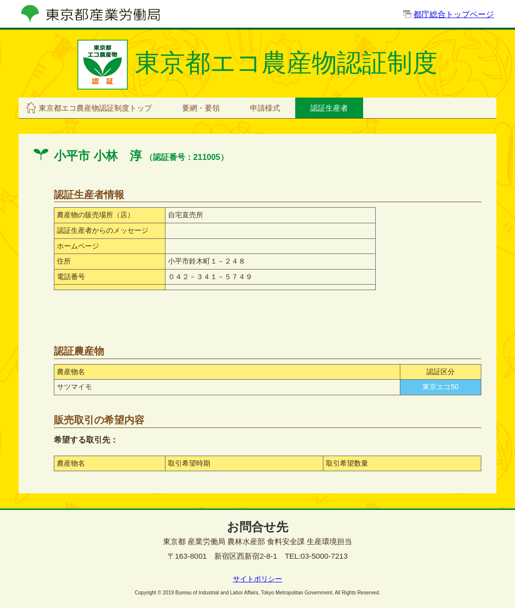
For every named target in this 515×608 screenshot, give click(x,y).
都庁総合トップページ (453, 14)
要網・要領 (201, 108)
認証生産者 (329, 108)
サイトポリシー (257, 579)
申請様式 (265, 108)
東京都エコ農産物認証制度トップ (95, 108)
